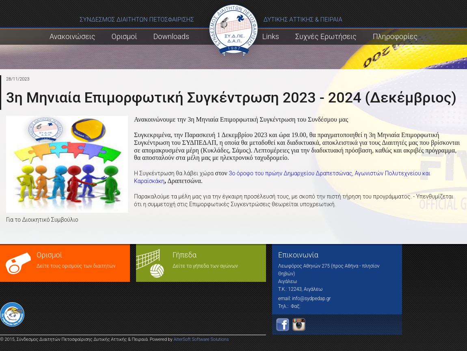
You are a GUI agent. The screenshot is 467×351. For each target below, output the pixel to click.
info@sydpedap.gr (311, 298)
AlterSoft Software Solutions (201, 339)
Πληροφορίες (395, 36)
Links (270, 36)
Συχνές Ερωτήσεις (326, 36)
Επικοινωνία (298, 255)
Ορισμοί (124, 36)
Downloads (171, 36)
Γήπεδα (185, 255)
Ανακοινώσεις (72, 36)
